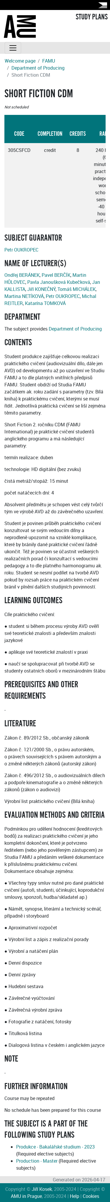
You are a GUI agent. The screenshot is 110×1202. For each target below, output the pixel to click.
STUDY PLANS (92, 17)
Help (74, 1196)
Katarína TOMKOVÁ (45, 303)
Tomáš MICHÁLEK (76, 289)
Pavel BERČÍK (56, 275)
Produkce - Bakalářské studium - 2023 (55, 1147)
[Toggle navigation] (13, 48)
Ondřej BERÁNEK (22, 275)
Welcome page (20, 61)
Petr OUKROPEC (21, 250)
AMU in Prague (26, 1196)
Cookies (91, 1196)
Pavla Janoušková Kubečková (58, 282)
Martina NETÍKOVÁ (24, 296)
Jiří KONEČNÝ (41, 289)
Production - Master (36, 1161)
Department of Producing (38, 68)
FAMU (48, 61)
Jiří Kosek (42, 1189)
